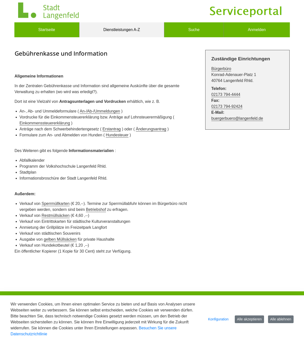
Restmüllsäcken (55, 215)
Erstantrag (111, 129)
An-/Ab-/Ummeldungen (100, 111)
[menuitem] (46, 29)
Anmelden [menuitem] (257, 30)
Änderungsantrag (151, 129)
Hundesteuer (117, 135)
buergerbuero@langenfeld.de (237, 118)
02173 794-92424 (226, 106)
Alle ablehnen (280, 319)
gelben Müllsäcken (60, 239)
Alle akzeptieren (249, 319)
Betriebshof (96, 209)
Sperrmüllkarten (55, 203)
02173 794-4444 (225, 94)
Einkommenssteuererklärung (45, 123)
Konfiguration (218, 319)
